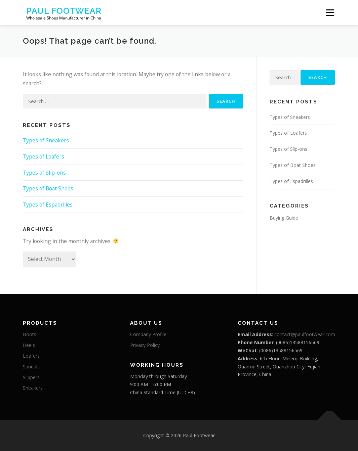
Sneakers (33, 388)
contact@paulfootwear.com (304, 334)
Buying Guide (284, 218)
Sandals (31, 366)
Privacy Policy (145, 345)
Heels (29, 345)
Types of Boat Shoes (48, 188)
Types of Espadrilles (48, 204)
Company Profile (148, 334)
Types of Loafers (43, 156)
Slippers (31, 377)
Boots (29, 334)
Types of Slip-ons (44, 172)
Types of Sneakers (46, 140)
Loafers (31, 356)
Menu (329, 12)
